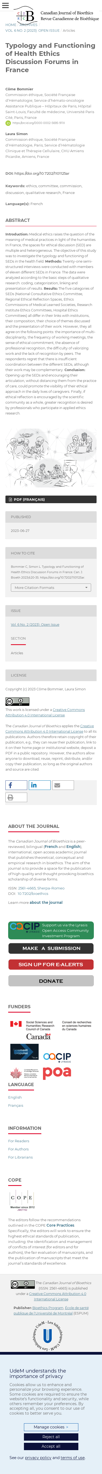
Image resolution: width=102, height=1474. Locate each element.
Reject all (51, 1436)
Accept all (51, 1446)
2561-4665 (27, 888)
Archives (29, 25)
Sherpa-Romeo (50, 888)
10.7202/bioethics (33, 893)
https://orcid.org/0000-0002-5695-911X (39, 123)
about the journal (46, 902)
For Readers (18, 1141)
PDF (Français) (29, 499)
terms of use (73, 1457)
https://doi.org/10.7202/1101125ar (41, 173)
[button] (16, 785)
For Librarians (20, 1157)
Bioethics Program (47, 1308)
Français (15, 1105)
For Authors (18, 1149)
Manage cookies (51, 1427)
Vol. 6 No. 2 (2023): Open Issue (32, 30)
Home (10, 25)
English (15, 1097)
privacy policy (38, 1457)
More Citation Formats (34, 587)
